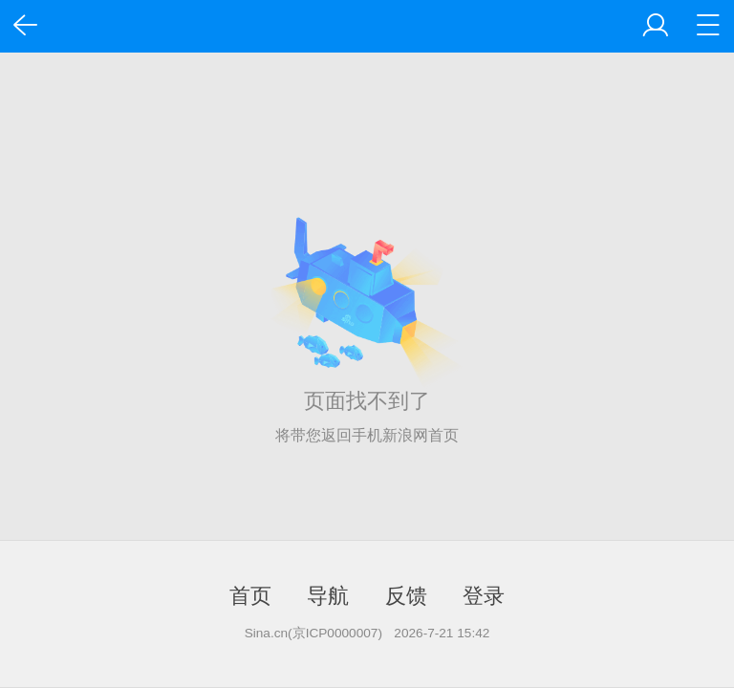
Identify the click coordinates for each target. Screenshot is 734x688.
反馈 (406, 596)
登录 (484, 596)
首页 (250, 596)
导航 (328, 596)
